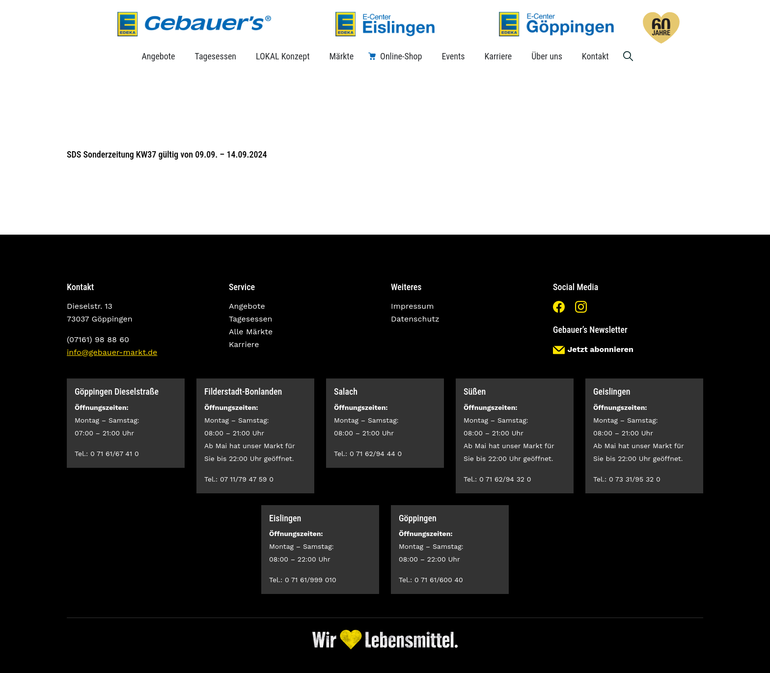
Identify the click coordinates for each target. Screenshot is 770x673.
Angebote (158, 56)
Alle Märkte (251, 331)
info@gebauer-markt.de (112, 352)
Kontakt (595, 56)
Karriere (498, 56)
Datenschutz (415, 318)
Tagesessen (216, 56)
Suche (628, 56)
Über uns (546, 56)
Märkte (341, 56)
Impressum (412, 306)
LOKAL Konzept (282, 56)
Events (453, 56)
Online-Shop (401, 56)
